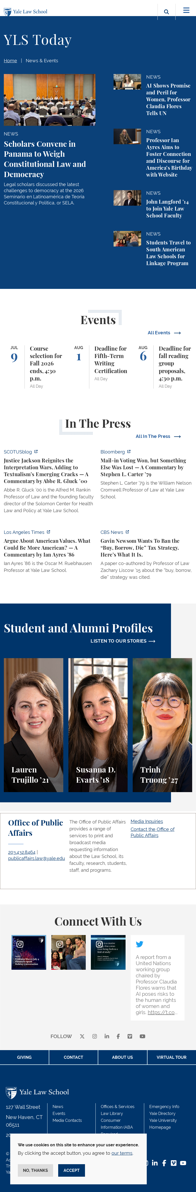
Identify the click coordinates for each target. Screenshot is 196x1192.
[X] (82, 1036)
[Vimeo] (130, 1036)
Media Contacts (67, 1120)
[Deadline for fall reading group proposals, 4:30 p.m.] (162, 367)
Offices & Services (117, 1106)
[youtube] (142, 1036)
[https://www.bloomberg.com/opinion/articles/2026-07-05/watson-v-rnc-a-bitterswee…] (146, 476)
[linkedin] (107, 1036)
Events (59, 1113)
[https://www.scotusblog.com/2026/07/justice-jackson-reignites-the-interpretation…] (49, 483)
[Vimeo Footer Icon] (173, 1163)
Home (10, 60)
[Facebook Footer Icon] (164, 1163)
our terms (122, 1153)
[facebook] (118, 1036)
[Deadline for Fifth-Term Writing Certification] (98, 367)
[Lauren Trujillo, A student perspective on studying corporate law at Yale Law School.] (33, 725)
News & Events (42, 60)
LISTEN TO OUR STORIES (119, 641)
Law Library (112, 1113)
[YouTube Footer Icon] (183, 1163)
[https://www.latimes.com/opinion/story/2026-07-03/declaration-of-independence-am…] (49, 552)
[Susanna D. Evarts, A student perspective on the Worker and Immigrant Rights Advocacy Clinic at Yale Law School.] (98, 725)
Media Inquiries (147, 821)
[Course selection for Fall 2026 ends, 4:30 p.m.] (33, 367)
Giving (24, 1057)
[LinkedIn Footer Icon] (155, 1163)
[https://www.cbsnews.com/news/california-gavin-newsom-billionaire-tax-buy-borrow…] (146, 556)
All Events (160, 332)
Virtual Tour (172, 1057)
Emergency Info (164, 1106)
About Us (122, 1057)
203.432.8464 (21, 852)
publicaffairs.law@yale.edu (36, 858)
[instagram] (94, 1036)
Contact (73, 1057)
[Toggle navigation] (186, 10)
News (58, 1106)
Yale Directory (162, 1113)
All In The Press (154, 436)
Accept (72, 1170)
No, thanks (35, 1170)
